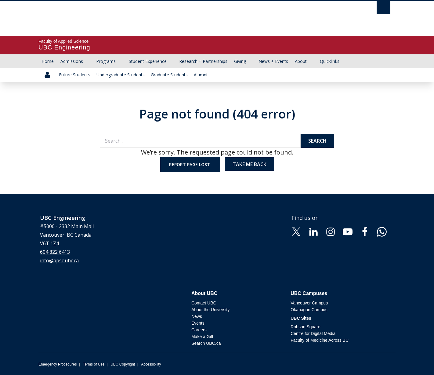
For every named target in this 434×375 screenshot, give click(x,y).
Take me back (249, 164)
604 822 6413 (55, 252)
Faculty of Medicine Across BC (320, 340)
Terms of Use (93, 364)
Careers (199, 329)
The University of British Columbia (51, 18)
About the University (210, 309)
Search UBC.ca (206, 343)
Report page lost (190, 164)
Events (197, 323)
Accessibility (151, 364)
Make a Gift (202, 336)
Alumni (200, 75)
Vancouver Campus (309, 302)
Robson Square (305, 326)
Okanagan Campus (309, 309)
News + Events (273, 61)
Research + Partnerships (203, 61)
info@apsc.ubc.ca (59, 260)
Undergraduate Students (120, 75)
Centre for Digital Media (313, 333)
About (301, 61)
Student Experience (148, 61)
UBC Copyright (122, 364)
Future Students (74, 75)
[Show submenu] (88, 61)
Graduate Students (169, 75)
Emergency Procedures (57, 364)
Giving (240, 61)
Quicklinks (329, 61)
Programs (106, 61)
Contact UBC (203, 302)
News (196, 316)
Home (48, 61)
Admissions (71, 61)
